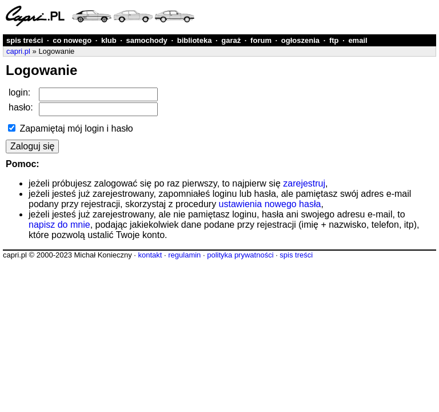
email (357, 40)
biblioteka (194, 40)
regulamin (184, 255)
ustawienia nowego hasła (270, 204)
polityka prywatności (240, 255)
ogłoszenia (300, 40)
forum (261, 40)
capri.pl (18, 51)
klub (109, 40)
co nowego (72, 40)
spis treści (24, 40)
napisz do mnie (59, 224)
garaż (231, 40)
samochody (146, 40)
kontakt (150, 255)
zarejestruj (304, 183)
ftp (334, 40)
